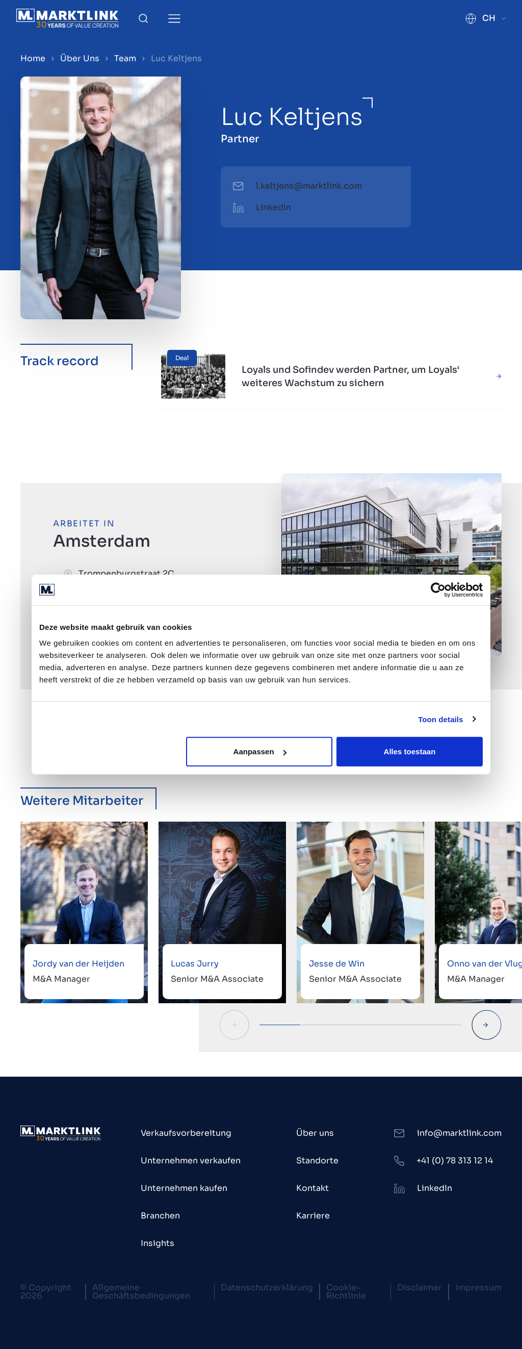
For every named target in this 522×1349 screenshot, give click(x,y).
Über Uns (79, 58)
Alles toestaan (410, 751)
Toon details (440, 719)
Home (32, 58)
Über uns (315, 1133)
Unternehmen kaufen (184, 1188)
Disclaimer (419, 1287)
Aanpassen (259, 751)
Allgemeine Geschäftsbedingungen (141, 1291)
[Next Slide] (487, 1025)
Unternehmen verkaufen (191, 1160)
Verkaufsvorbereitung (186, 1133)
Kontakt (312, 1188)
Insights (157, 1243)
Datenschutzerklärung (267, 1287)
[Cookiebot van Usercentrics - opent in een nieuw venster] (438, 589)
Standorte (317, 1160)
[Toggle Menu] (174, 18)
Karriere (313, 1215)
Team (125, 58)
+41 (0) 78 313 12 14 (454, 1160)
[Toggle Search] (143, 18)
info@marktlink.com (459, 1133)
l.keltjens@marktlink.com (309, 186)
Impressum (478, 1287)
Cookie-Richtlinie (346, 1291)
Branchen (160, 1215)
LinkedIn (273, 207)
